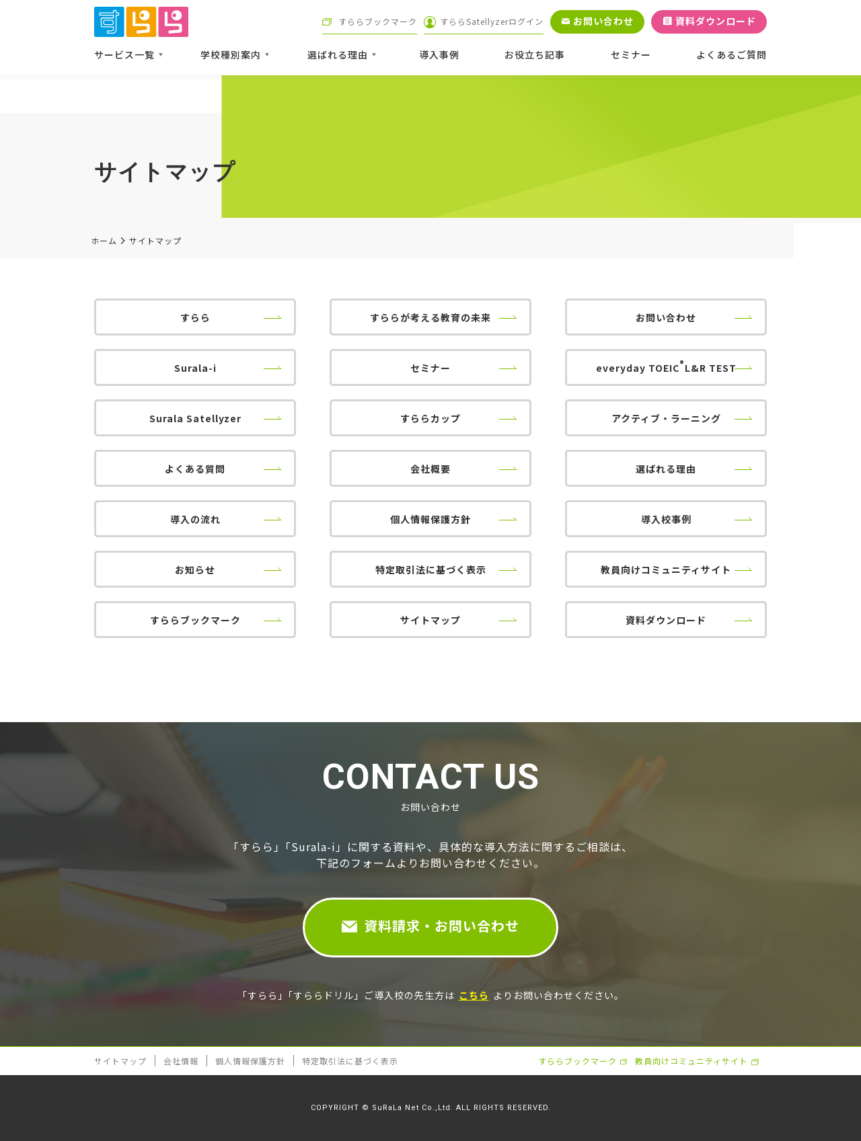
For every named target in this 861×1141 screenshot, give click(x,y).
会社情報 (180, 1060)
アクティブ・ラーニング (666, 418)
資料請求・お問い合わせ (441, 925)
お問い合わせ (666, 317)
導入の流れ (195, 519)
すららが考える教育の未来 (430, 317)
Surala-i (195, 368)
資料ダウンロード (666, 620)
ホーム (104, 241)
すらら (195, 317)
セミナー (430, 368)
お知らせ (195, 569)
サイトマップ (430, 620)
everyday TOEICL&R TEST (666, 366)
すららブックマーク (195, 620)
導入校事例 (666, 519)
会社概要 (430, 468)
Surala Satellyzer (195, 418)
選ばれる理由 (666, 468)
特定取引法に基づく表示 (430, 569)
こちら (474, 995)
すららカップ (430, 418)
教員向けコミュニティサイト (666, 569)
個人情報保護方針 (430, 519)
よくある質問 (195, 468)
